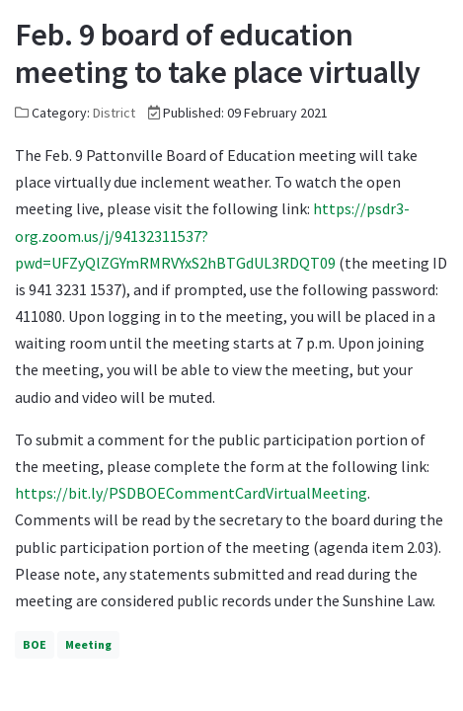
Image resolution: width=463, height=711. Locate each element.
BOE (34, 644)
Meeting (88, 644)
